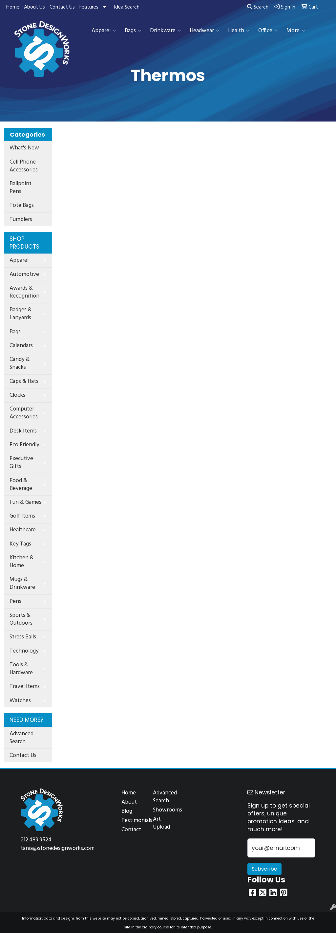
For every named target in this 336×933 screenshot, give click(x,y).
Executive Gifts (21, 462)
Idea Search (126, 7)
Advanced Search (21, 737)
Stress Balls (23, 637)
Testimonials (133, 820)
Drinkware (165, 30)
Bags (133, 30)
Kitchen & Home (22, 561)
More (295, 30)
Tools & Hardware (21, 668)
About (129, 802)
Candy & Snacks (20, 363)
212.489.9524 (36, 839)
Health (239, 30)
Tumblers (21, 219)
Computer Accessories (24, 413)
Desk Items (23, 431)
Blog (126, 811)
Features (88, 7)
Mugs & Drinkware (22, 583)
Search (257, 7)
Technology (24, 651)
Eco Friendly (24, 444)
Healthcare (23, 529)
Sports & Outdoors (21, 619)
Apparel (104, 30)
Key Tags (20, 544)
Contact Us (62, 7)
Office (268, 30)
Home (12, 7)
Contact (131, 829)
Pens (15, 601)
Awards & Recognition (24, 292)
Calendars (21, 345)
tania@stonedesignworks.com (57, 848)
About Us (34, 7)
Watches (20, 700)
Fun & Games (25, 502)
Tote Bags (22, 205)
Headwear (205, 30)
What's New (24, 148)
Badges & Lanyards (21, 313)
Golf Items (22, 516)
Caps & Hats (24, 381)
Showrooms (165, 810)
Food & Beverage (21, 484)
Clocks (17, 395)
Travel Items (25, 686)
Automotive (24, 274)
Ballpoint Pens (21, 187)
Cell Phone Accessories (24, 166)
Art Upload (161, 823)
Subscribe (264, 869)
